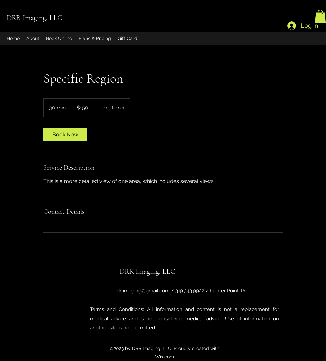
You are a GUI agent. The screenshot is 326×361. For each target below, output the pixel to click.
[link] (65, 134)
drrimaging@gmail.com (143, 291)
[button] (320, 16)
